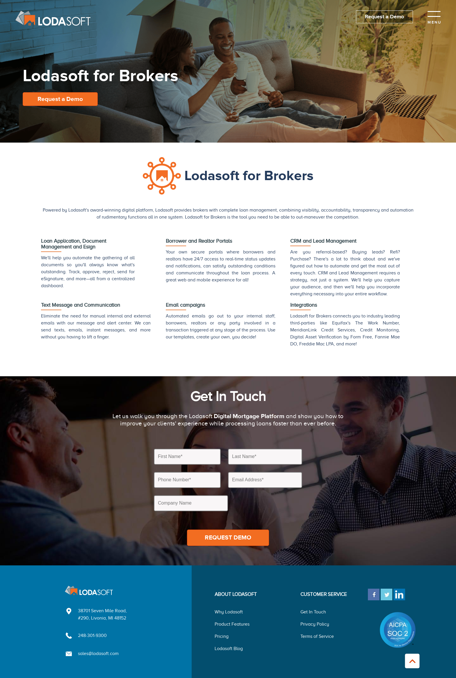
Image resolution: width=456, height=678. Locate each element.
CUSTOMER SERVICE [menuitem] (323, 594)
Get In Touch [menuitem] (313, 612)
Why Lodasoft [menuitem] (229, 612)
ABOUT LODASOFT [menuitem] (236, 594)
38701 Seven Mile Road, (102, 610)
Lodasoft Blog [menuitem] (229, 648)
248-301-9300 (92, 635)
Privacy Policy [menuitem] (314, 624)
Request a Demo (384, 17)
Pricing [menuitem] (222, 636)
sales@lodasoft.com (98, 653)
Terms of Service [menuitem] (317, 636)
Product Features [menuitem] (232, 624)
